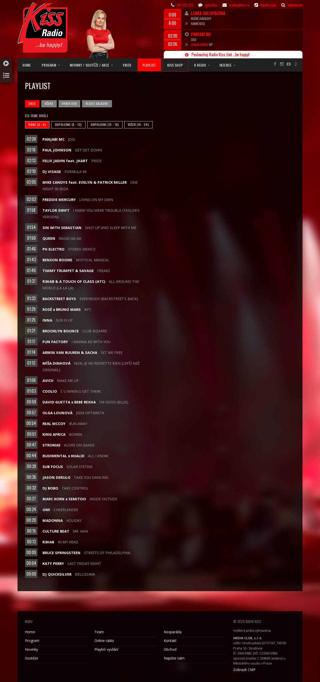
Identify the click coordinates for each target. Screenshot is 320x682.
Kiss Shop (175, 65)
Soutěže (31, 658)
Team (99, 631)
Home (26, 65)
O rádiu (200, 65)
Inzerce (226, 65)
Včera (49, 103)
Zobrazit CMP (244, 669)
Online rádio (104, 640)
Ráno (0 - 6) (37, 124)
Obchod (170, 649)
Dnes (32, 103)
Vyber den (69, 103)
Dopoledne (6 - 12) (68, 124)
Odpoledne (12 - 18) (105, 124)
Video (127, 65)
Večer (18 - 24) (138, 124)
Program (49, 65)
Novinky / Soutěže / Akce (89, 65)
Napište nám (174, 658)
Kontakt (170, 640)
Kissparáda (173, 631)
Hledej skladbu (97, 103)
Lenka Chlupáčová (208, 13)
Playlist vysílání (106, 649)
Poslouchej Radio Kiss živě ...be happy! (217, 55)
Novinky (31, 649)
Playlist (149, 65)
